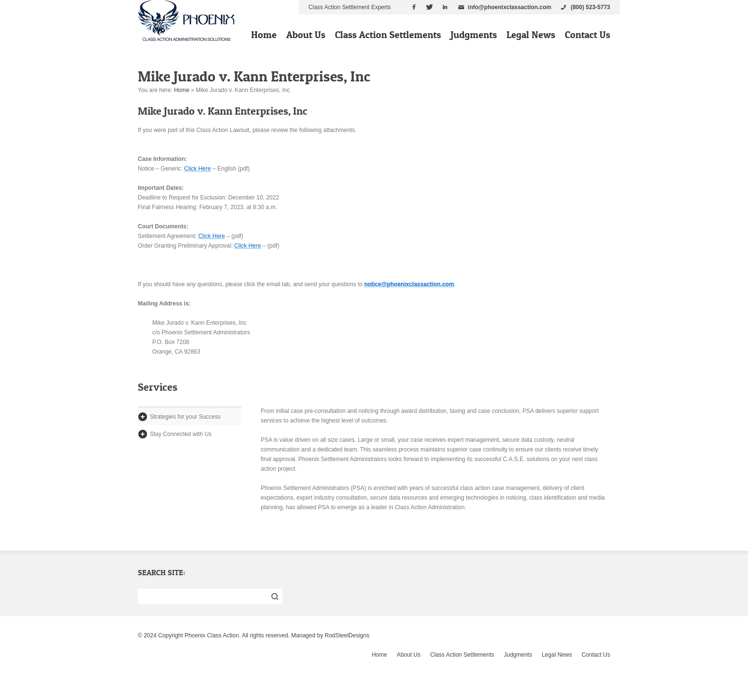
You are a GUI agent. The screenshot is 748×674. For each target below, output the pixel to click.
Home (264, 34)
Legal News (531, 34)
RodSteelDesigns (347, 635)
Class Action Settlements (388, 34)
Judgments (474, 34)
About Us (305, 34)
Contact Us (587, 34)
